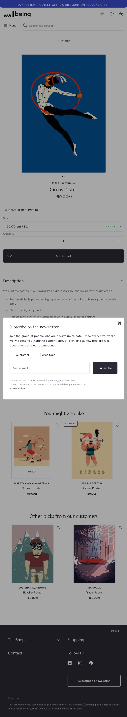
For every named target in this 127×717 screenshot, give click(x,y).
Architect (48, 355)
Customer (22, 355)
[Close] (119, 323)
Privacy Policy (17, 388)
